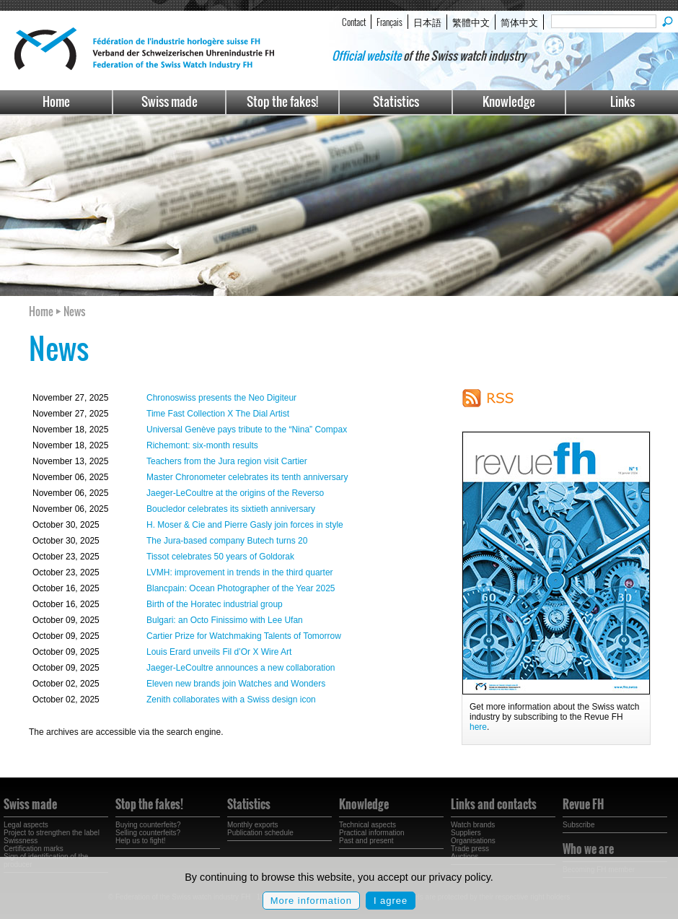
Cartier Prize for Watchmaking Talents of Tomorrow (243, 636)
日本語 (427, 21)
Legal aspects (26, 825)
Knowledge (509, 101)
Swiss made (169, 101)
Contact (354, 21)
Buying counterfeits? (148, 825)
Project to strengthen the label (52, 833)
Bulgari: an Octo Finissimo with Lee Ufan (224, 620)
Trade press (470, 849)
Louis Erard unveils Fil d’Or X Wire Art (218, 652)
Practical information (372, 833)
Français (389, 21)
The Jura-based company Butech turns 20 (226, 541)
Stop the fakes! (282, 101)
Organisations (473, 841)
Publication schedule (260, 833)
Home (56, 101)
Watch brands (473, 825)
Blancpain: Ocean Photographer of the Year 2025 (240, 588)
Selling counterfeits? (147, 833)
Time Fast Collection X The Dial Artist (217, 414)
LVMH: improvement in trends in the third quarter (239, 572)
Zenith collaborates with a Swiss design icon (231, 699)
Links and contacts (494, 804)
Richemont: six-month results (202, 445)
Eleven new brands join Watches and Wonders (235, 684)
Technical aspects (367, 825)
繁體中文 (471, 21)
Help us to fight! (140, 841)
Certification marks (33, 849)
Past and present (366, 841)
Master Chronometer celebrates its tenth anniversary (247, 477)
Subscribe (578, 825)
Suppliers (466, 833)
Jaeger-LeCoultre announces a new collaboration (240, 668)
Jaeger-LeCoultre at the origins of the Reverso (235, 493)
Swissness (21, 841)
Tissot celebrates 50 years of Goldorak (220, 557)
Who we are (588, 849)
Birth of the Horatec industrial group (214, 604)
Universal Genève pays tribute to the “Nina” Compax (246, 429)
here (478, 727)
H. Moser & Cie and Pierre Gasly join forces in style (244, 525)
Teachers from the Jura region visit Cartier (226, 461)
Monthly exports (252, 825)
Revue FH (583, 804)
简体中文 (519, 21)
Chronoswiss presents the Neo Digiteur (221, 398)
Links (622, 101)
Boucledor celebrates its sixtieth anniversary (230, 509)
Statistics (396, 101)
